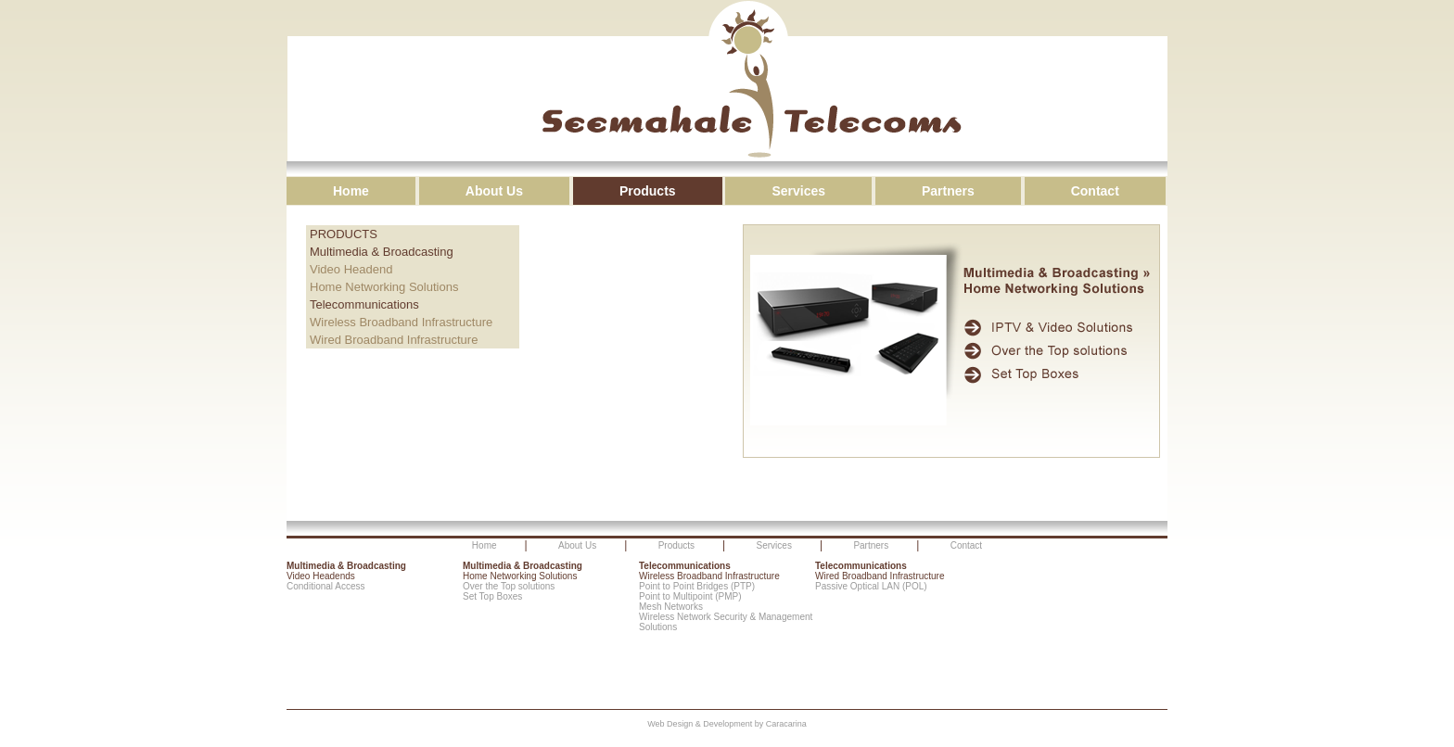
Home (351, 191)
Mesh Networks (671, 606)
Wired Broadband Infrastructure (394, 340)
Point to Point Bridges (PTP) (697, 586)
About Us (494, 191)
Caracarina (786, 723)
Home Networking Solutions (384, 287)
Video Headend (351, 269)
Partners (948, 191)
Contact (1095, 191)
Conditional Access (326, 586)
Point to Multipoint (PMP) (690, 596)
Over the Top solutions (509, 586)
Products (647, 191)
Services (798, 191)
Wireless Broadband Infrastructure (401, 322)
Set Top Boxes (492, 596)
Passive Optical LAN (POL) (871, 586)
